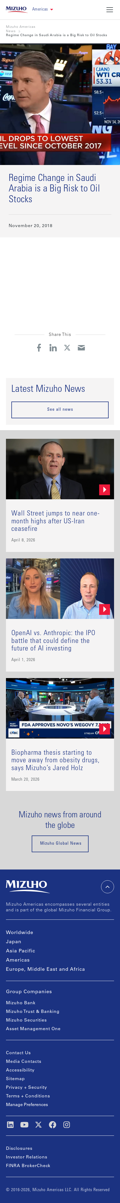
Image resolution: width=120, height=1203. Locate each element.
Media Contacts (23, 1062)
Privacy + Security (26, 1088)
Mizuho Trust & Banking (33, 1012)
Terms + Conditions (28, 1096)
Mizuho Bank (20, 1003)
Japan (13, 942)
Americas (18, 960)
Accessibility (20, 1070)
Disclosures (19, 1149)
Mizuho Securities (26, 1020)
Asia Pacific (20, 951)
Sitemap (15, 1079)
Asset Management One (33, 1029)
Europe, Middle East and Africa (45, 969)
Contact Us (18, 1053)
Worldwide (19, 933)
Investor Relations (26, 1157)
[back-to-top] (107, 886)
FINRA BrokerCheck (28, 1166)
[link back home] (17, 9)
